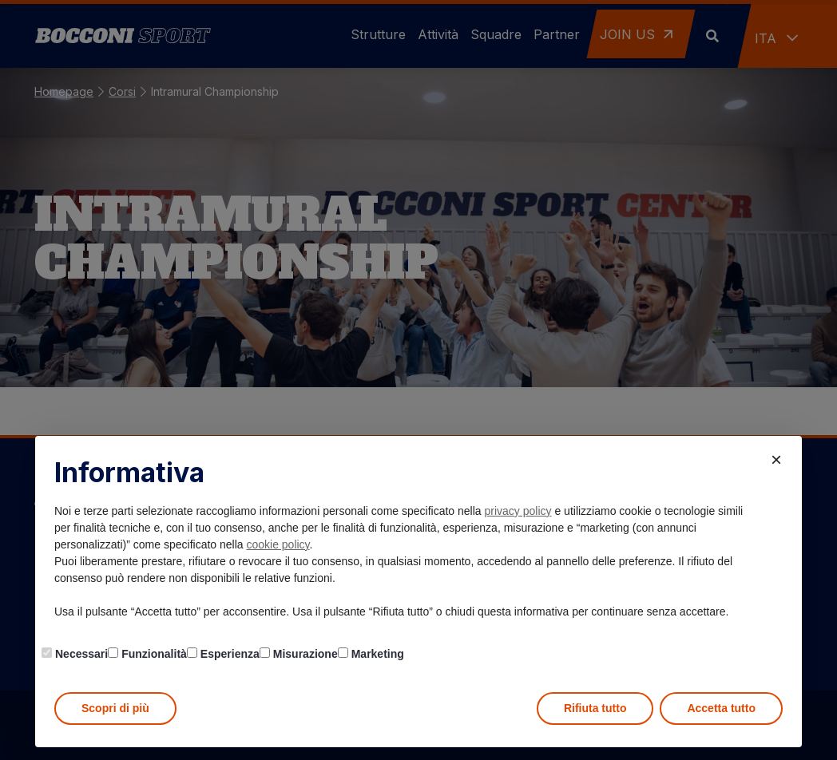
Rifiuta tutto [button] (595, 708)
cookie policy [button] (277, 544)
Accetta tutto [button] (721, 708)
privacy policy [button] (518, 511)
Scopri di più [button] (115, 708)
